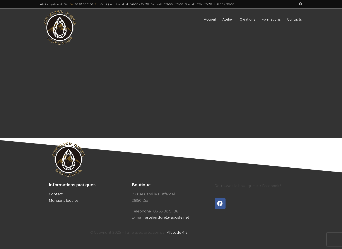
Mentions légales (63, 200)
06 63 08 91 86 (165, 211)
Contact (56, 194)
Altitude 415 (177, 232)
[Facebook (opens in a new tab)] (300, 4)
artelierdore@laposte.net (167, 217)
